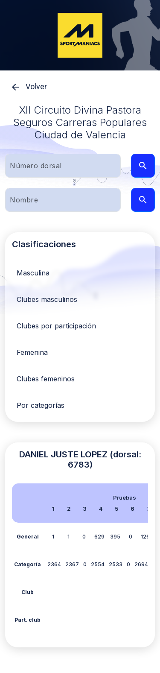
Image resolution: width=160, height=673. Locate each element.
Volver (26, 87)
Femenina (32, 352)
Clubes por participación (56, 326)
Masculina (33, 273)
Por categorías (40, 405)
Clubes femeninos (46, 379)
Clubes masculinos (47, 299)
